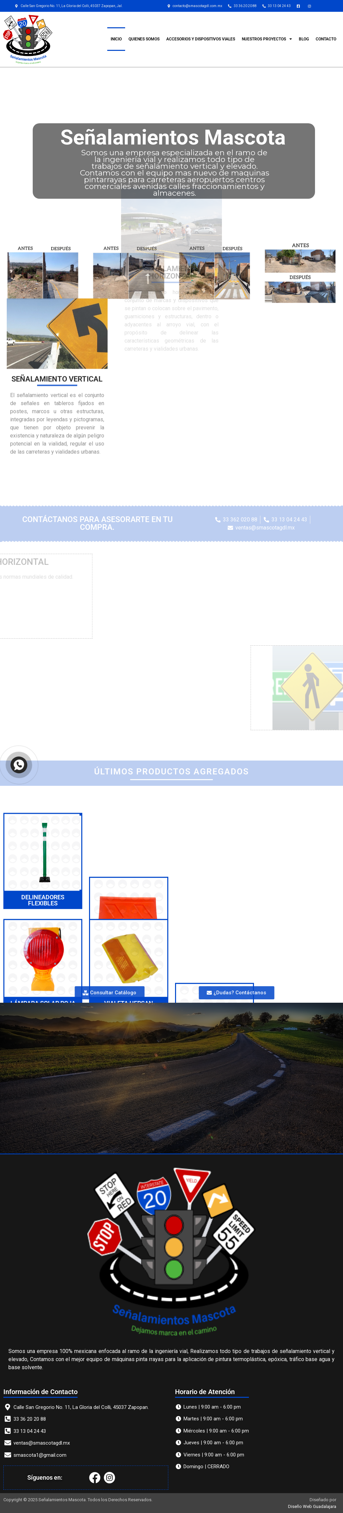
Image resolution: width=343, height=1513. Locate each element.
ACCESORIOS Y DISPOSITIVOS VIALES (200, 39)
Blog (304, 39)
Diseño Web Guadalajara (312, 1506)
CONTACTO (326, 39)
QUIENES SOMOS (144, 39)
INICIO (116, 39)
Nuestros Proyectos (267, 39)
